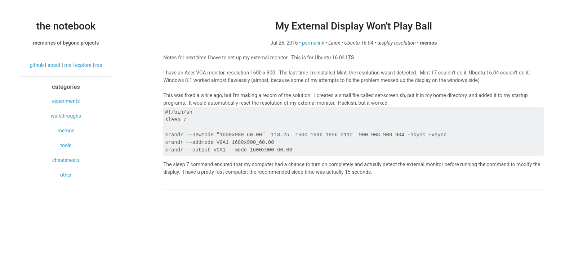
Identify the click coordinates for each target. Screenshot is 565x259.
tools (65, 145)
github (37, 65)
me (67, 65)
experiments (66, 101)
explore (83, 65)
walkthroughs (66, 116)
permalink (313, 43)
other (66, 175)
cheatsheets (66, 160)
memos (65, 130)
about (54, 65)
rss (98, 65)
